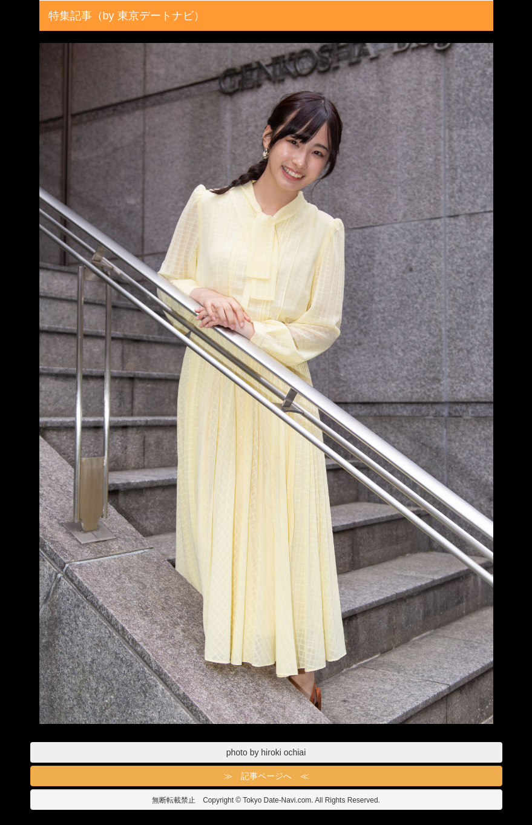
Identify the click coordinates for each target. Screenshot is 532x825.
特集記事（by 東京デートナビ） (126, 16)
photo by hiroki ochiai (266, 752)
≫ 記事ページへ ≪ (266, 776)
